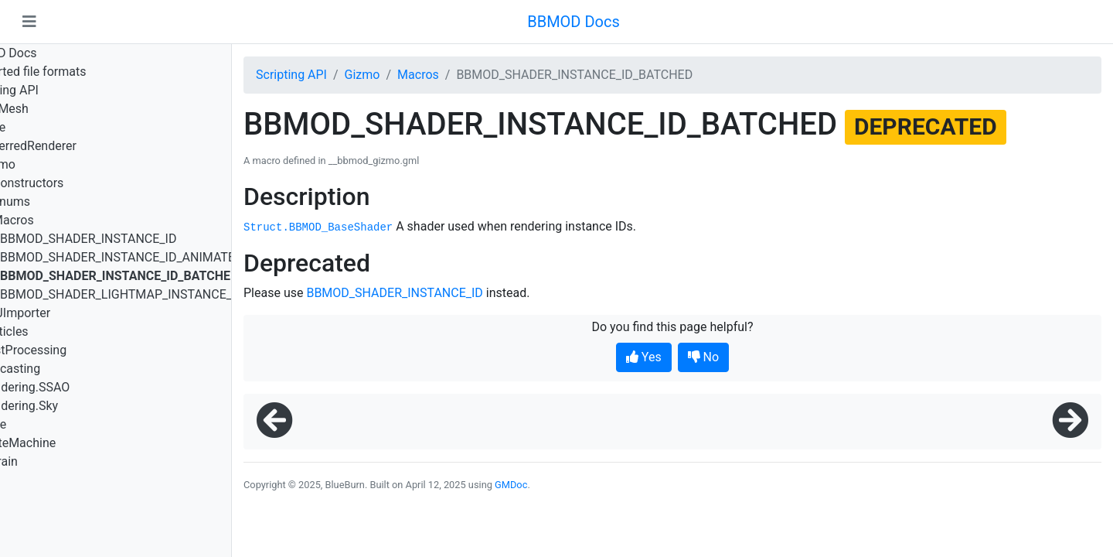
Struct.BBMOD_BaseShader (318, 227)
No (704, 357)
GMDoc (511, 484)
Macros (418, 74)
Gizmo (362, 74)
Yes (644, 357)
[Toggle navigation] (29, 21)
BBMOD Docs (573, 21)
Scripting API (291, 74)
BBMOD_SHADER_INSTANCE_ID (394, 292)
